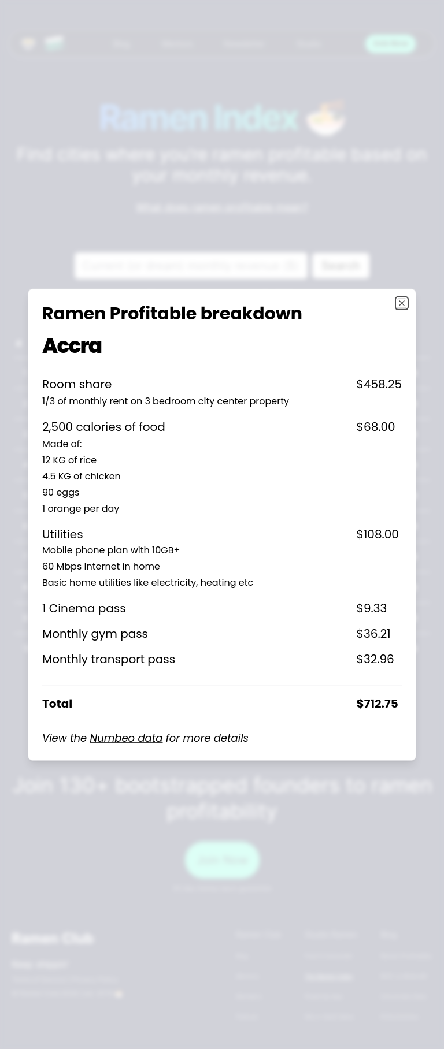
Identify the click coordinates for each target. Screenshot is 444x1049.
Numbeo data (126, 737)
